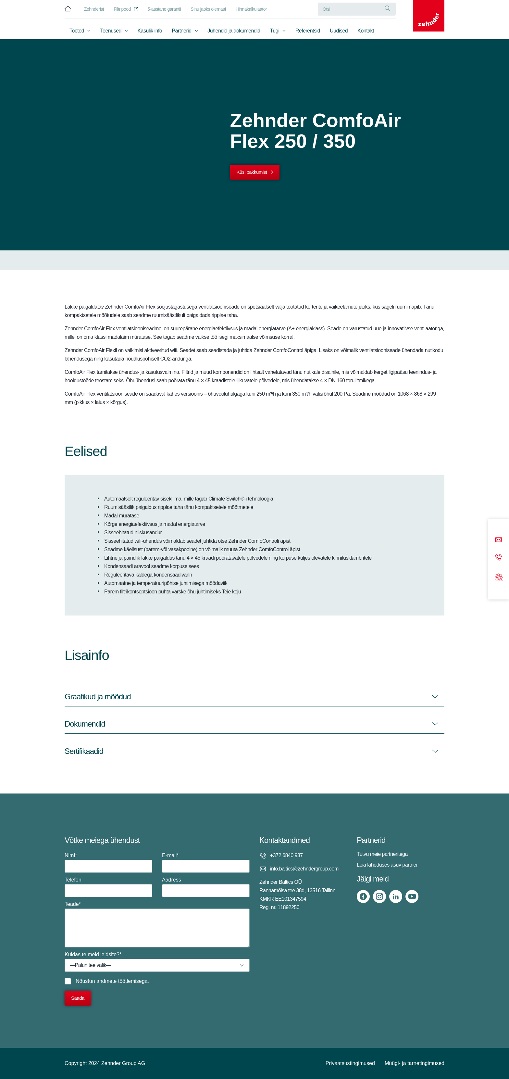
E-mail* (206, 863)
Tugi (274, 31)
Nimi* (108, 863)
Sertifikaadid (84, 751)
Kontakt (365, 31)
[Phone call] (499, 557)
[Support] (499, 576)
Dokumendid (85, 723)
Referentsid (307, 31)
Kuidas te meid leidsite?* (157, 962)
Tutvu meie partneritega (382, 854)
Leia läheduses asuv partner (387, 865)
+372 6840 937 (286, 855)
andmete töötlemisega (121, 981)
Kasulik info (149, 31)
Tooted (76, 31)
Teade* (157, 924)
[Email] (499, 540)
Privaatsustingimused (350, 1063)
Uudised (339, 31)
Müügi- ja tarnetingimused (414, 1063)
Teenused (110, 31)
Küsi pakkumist (252, 172)
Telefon (108, 887)
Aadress (206, 887)
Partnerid (181, 31)
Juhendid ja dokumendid (233, 31)
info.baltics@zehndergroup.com (304, 868)
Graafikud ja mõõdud (98, 696)
